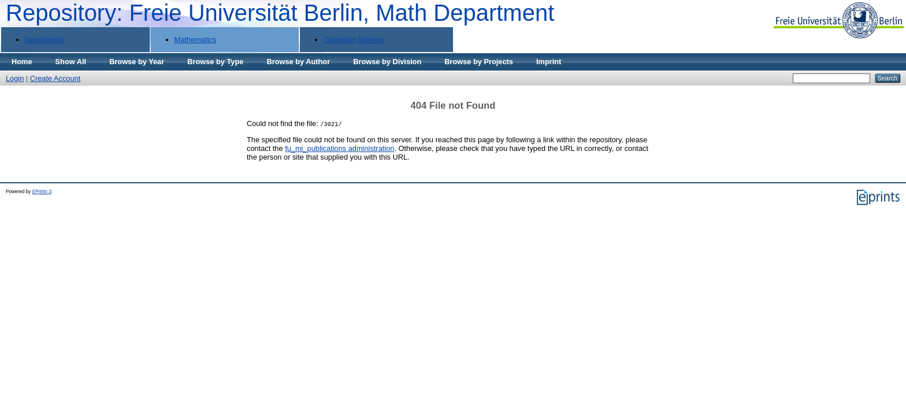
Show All (71, 61)
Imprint (548, 61)
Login (15, 78)
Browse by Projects (478, 61)
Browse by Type (215, 61)
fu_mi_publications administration (339, 148)
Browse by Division (387, 61)
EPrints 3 (41, 191)
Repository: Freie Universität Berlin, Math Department (280, 12)
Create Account (55, 78)
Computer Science (354, 39)
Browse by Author (298, 61)
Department (44, 39)
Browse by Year (136, 61)
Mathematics (195, 39)
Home (22, 61)
